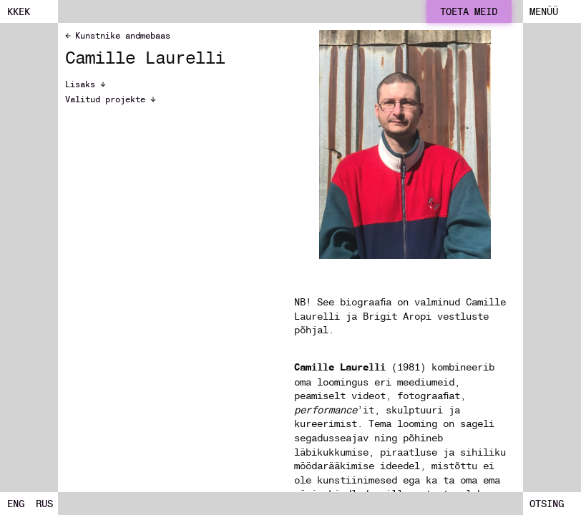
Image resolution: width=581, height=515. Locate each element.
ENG (15, 503)
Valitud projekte (110, 99)
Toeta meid (468, 11)
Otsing (546, 503)
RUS (44, 503)
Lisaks (85, 84)
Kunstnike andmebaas (117, 35)
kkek (18, 11)
